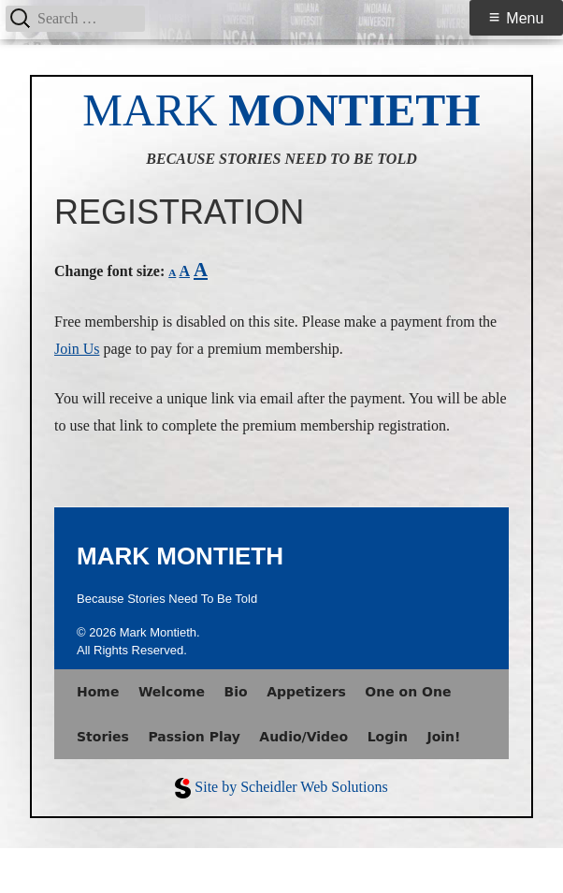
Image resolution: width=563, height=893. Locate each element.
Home (98, 691)
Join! (443, 736)
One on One (408, 691)
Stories (103, 736)
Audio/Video (303, 736)
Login (388, 736)
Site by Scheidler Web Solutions (291, 787)
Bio (236, 691)
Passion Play (193, 736)
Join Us (76, 349)
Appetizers (306, 691)
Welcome (171, 691)
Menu (524, 18)
